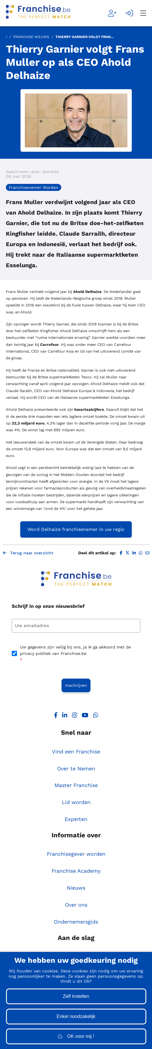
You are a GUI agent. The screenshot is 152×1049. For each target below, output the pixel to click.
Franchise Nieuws (31, 37)
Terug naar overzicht (28, 553)
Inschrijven (76, 685)
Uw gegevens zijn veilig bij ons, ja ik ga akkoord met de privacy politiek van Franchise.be (75, 654)
